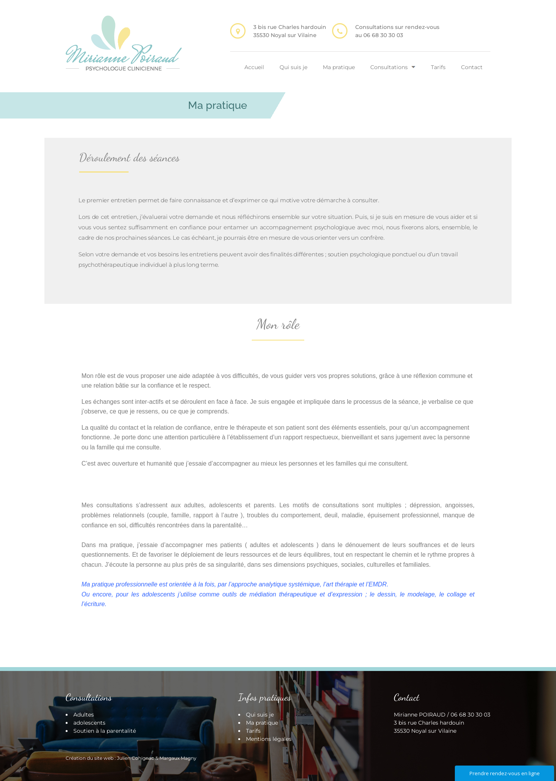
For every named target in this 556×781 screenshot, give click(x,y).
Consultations (389, 67)
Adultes (83, 714)
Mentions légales (269, 738)
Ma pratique (339, 67)
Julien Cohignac (135, 758)
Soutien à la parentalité (104, 730)
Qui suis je (293, 67)
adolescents (89, 722)
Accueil (254, 67)
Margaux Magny (178, 758)
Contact (472, 67)
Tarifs (438, 67)
